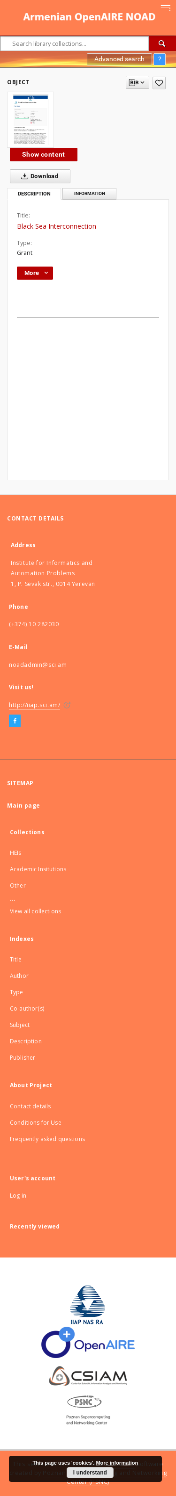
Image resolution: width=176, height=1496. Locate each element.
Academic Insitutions (38, 869)
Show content (43, 154)
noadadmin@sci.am (38, 665)
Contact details (30, 1106)
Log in (18, 1196)
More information (117, 1463)
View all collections (35, 911)
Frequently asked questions (47, 1139)
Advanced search (119, 59)
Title (16, 959)
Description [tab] (34, 194)
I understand (90, 1472)
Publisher (22, 1058)
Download (37, 176)
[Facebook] (15, 721)
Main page (23, 805)
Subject (20, 1025)
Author (19, 976)
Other (18, 885)
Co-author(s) (27, 1008)
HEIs (16, 853)
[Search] (162, 43)
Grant (24, 253)
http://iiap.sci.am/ (34, 705)
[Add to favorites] (159, 83)
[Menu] (165, 7)
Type (16, 992)
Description (26, 1041)
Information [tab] (89, 193)
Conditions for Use (35, 1123)
